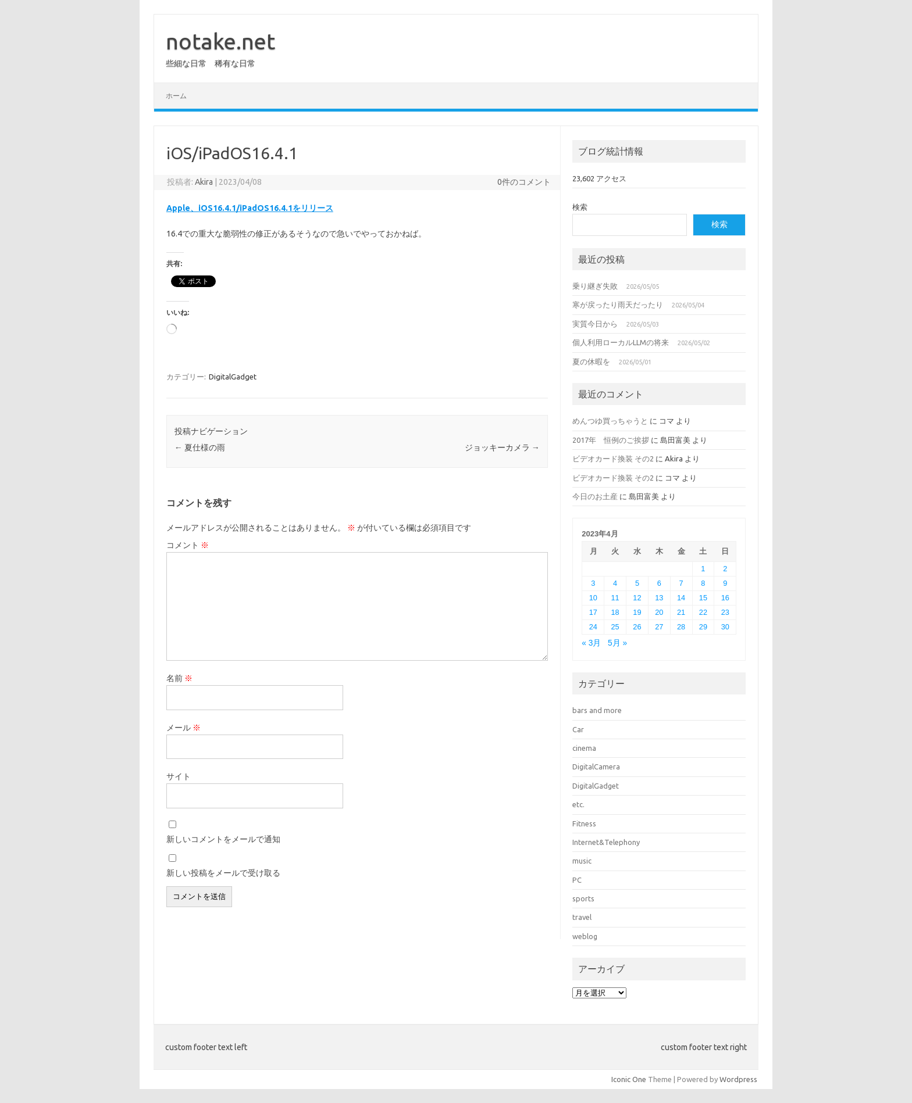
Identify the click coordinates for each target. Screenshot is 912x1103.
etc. (578, 804)
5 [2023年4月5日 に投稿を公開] (637, 583)
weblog (584, 936)
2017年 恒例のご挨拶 (610, 440)
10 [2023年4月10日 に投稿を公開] (593, 597)
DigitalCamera (596, 766)
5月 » (617, 643)
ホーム (176, 95)
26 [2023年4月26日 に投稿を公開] (637, 626)
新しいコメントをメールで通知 (223, 839)
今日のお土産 (595, 496)
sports (583, 898)
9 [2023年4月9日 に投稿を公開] (725, 583)
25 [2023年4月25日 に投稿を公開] (615, 626)
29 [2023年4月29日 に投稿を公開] (703, 626)
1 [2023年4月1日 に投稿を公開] (703, 568)
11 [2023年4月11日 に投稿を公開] (615, 597)
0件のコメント (524, 182)
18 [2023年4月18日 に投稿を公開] (615, 612)
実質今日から (595, 324)
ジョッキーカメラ (502, 447)
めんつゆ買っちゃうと (610, 421)
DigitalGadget (232, 377)
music (582, 861)
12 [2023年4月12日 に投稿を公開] (637, 597)
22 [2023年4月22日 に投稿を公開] (703, 612)
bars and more (597, 710)
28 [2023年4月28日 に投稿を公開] (681, 626)
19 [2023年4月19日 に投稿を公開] (637, 612)
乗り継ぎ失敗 (595, 286)
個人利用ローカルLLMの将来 (620, 342)
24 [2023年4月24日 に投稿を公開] (593, 626)
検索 (579, 207)
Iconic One (628, 1079)
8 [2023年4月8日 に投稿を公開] (703, 583)
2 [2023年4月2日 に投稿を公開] (725, 568)
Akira (204, 182)
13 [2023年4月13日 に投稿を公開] (659, 597)
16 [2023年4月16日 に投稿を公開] (725, 597)
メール (183, 727)
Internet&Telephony (606, 842)
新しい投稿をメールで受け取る (223, 873)
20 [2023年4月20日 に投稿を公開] (659, 612)
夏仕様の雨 (199, 447)
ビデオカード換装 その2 (613, 458)
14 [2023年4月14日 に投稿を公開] (681, 597)
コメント (187, 545)
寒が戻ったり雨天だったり (617, 304)
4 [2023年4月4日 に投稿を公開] (615, 583)
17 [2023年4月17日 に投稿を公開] (593, 612)
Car (578, 729)
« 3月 (591, 643)
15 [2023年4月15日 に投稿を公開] (703, 597)
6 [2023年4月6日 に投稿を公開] (659, 583)
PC (577, 880)
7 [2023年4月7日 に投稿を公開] (681, 583)
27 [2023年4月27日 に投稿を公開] (659, 626)
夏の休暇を (591, 361)
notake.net (220, 41)
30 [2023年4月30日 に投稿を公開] (725, 626)
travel (582, 917)
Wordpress (738, 1079)
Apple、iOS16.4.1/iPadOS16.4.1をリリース (249, 208)
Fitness (584, 823)
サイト (178, 776)
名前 (179, 678)
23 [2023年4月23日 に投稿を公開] (725, 612)
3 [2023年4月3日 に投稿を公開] (593, 583)
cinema (584, 748)
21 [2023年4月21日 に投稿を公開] (681, 612)
